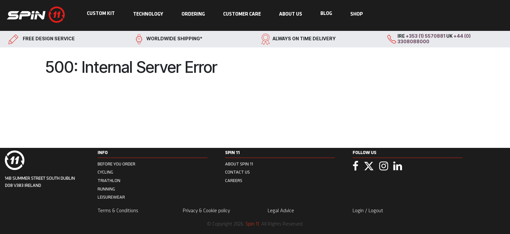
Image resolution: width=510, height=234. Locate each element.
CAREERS (233, 180)
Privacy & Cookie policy (206, 211)
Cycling (105, 172)
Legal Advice (281, 211)
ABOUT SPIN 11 (239, 164)
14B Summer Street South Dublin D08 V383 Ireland (40, 182)
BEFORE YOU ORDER (116, 164)
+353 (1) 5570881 (426, 36)
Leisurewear (111, 197)
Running (106, 189)
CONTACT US (237, 172)
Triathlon (109, 180)
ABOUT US (290, 14)
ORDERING (193, 14)
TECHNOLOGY (148, 14)
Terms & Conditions (118, 211)
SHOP (356, 14)
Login (359, 211)
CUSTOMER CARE (242, 14)
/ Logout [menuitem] (374, 211)
